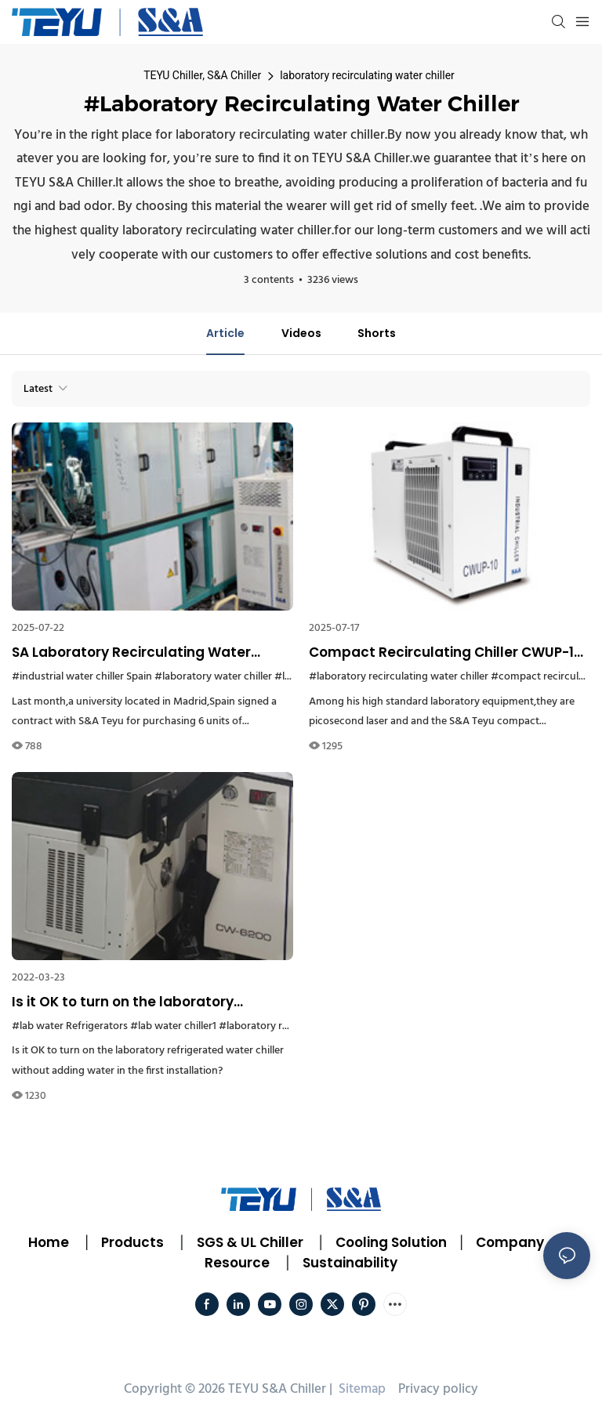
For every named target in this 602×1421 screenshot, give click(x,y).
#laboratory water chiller (213, 677)
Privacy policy (438, 1389)
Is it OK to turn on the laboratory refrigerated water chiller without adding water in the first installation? (140, 1002)
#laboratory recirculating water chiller (398, 677)
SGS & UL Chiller (250, 1242)
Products (131, 1242)
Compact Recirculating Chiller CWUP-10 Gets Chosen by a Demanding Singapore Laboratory (449, 653)
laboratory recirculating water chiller (367, 75)
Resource (237, 1262)
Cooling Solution (391, 1242)
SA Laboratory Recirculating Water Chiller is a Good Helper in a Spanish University (134, 653)
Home (48, 1242)
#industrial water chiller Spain (82, 677)
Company (510, 1242)
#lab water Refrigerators (70, 1026)
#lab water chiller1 (173, 1026)
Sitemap (360, 1389)
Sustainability (350, 1262)
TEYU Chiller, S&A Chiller (202, 75)
